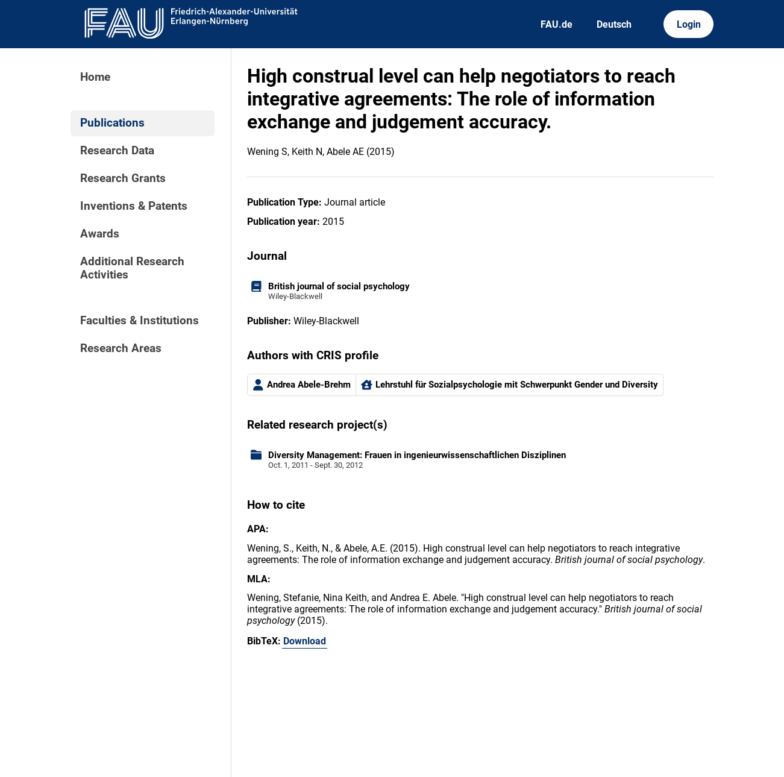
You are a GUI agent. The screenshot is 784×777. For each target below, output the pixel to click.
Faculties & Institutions (139, 320)
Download (304, 641)
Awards (99, 234)
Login (689, 24)
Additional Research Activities (132, 268)
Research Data (117, 150)
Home (95, 77)
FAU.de (556, 24)
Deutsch (614, 24)
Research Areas (121, 348)
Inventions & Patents (133, 206)
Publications (112, 123)
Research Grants (123, 178)
